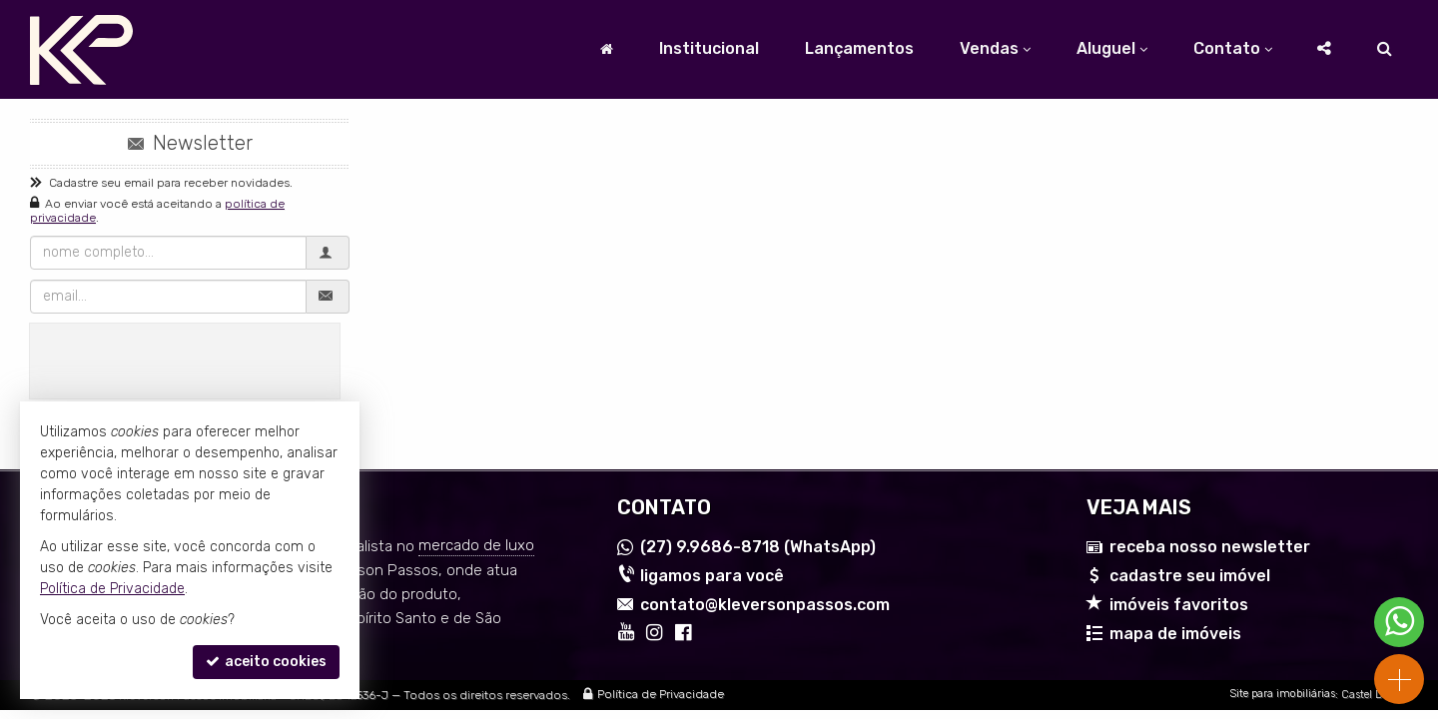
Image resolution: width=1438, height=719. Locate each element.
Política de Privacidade (660, 695)
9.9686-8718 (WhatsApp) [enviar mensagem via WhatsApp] (758, 547)
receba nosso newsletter (1209, 547)
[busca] (1384, 49)
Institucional (709, 48)
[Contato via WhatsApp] (1399, 622)
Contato (1232, 48)
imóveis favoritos (1178, 604)
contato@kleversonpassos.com (765, 604)
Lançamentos (859, 48)
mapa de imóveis (1175, 633)
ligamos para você (712, 575)
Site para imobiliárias (1282, 694)
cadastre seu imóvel (1189, 575)
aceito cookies (266, 661)
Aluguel (1112, 48)
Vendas (995, 48)
